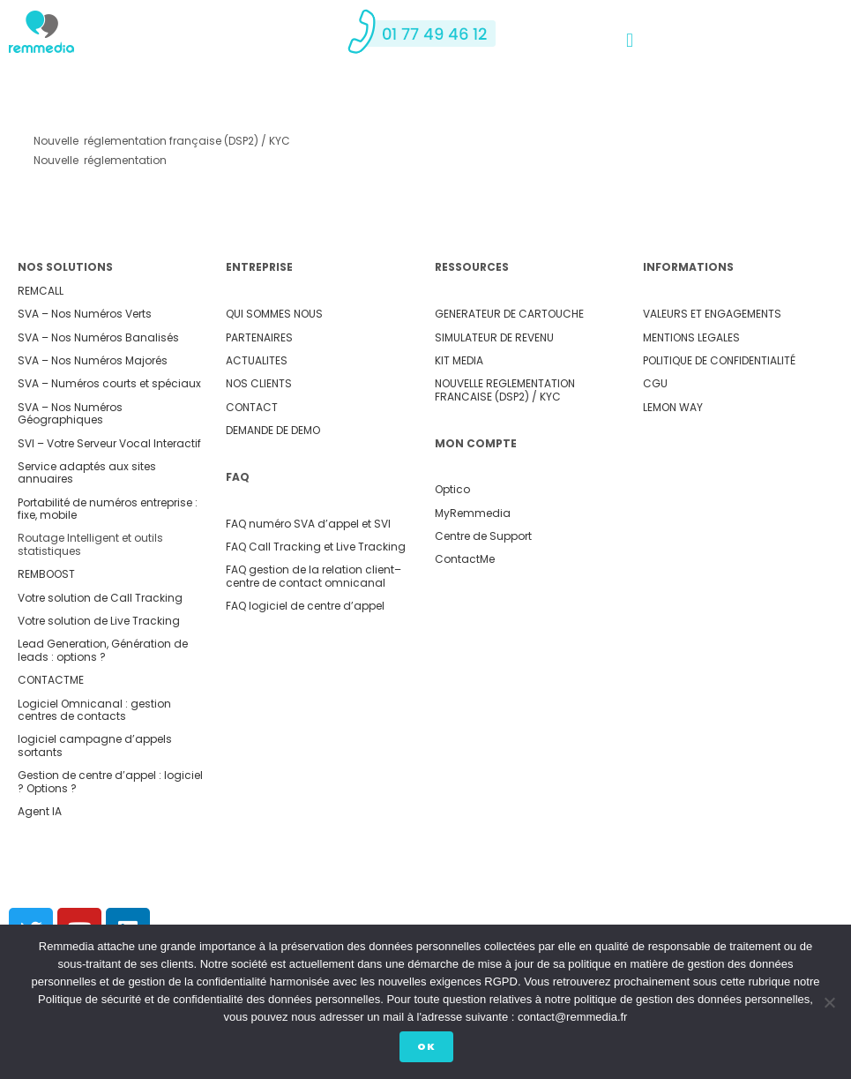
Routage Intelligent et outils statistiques (90, 544)
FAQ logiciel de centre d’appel (305, 605)
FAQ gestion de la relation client (310, 569)
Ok (430, 1050)
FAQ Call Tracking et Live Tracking (316, 546)
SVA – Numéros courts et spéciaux (109, 383)
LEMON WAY (673, 407)
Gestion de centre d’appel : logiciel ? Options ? (110, 781)
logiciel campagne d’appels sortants (95, 745)
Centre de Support (483, 535)
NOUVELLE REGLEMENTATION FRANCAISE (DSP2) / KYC (505, 389)
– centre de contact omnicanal (313, 575)
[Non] (829, 1004)
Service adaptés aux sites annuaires (87, 472)
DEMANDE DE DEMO (273, 430)
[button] (629, 41)
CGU (655, 383)
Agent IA (40, 811)
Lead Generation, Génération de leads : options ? (103, 649)
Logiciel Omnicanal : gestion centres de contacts (94, 709)
